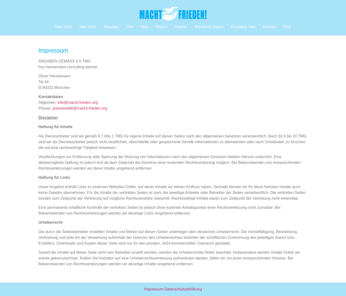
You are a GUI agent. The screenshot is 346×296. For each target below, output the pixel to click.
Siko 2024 (87, 27)
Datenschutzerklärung (183, 289)
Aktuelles (111, 27)
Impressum (154, 289)
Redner (181, 27)
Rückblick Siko (243, 27)
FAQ (287, 27)
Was (144, 27)
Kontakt (269, 27)
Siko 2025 (63, 27)
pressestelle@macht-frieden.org (80, 108)
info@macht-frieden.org (77, 102)
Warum (161, 27)
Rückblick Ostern (209, 27)
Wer (129, 27)
